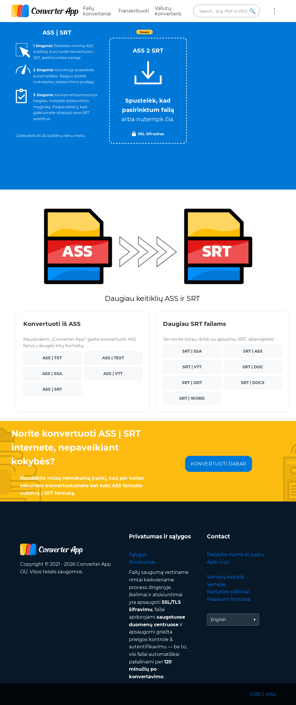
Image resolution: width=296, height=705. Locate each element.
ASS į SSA (52, 373)
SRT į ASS (253, 351)
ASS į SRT (52, 389)
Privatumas (142, 562)
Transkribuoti (133, 11)
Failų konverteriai (97, 11)
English (218, 619)
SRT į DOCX (253, 382)
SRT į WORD (192, 398)
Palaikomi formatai (228, 599)
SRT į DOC (252, 367)
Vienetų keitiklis (225, 577)
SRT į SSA (192, 351)
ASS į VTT (113, 373)
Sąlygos (138, 554)
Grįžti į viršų (263, 694)
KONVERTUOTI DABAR (219, 464)
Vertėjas (216, 584)
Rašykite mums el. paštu (235, 554)
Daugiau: (274, 11)
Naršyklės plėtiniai (228, 592)
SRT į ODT (192, 382)
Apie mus (218, 562)
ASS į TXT (52, 358)
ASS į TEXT (113, 358)
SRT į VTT (191, 367)
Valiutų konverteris (168, 11)
